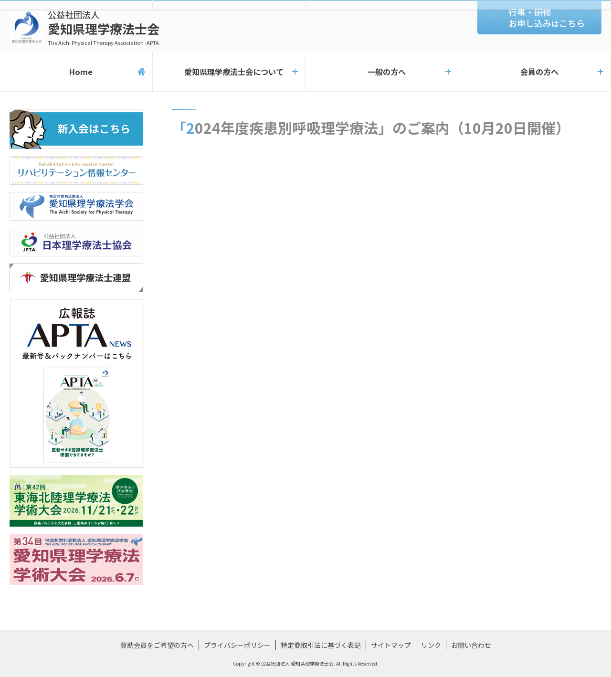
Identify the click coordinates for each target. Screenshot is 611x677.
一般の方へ (381, 71)
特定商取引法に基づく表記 (321, 645)
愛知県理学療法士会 (104, 27)
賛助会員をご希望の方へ (157, 645)
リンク (431, 645)
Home (76, 71)
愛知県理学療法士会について (228, 71)
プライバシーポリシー (237, 645)
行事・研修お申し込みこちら (546, 17)
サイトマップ (391, 645)
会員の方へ (534, 71)
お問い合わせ (471, 645)
